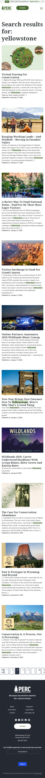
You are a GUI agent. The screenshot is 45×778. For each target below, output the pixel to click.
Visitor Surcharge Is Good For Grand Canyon (21, 271)
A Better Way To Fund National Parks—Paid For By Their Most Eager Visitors (22, 204)
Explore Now (34, 1)
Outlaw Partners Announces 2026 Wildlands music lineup (21, 336)
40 (39, 670)
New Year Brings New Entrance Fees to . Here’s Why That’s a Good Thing (22, 402)
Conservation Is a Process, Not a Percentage (22, 635)
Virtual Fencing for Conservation (14, 76)
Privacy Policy (38, 773)
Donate (22, 8)
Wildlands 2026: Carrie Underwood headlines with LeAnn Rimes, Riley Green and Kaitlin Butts (22, 461)
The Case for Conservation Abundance (19, 513)
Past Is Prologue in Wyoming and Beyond (21, 573)
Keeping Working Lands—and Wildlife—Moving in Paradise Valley (21, 139)
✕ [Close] (42, 2)
